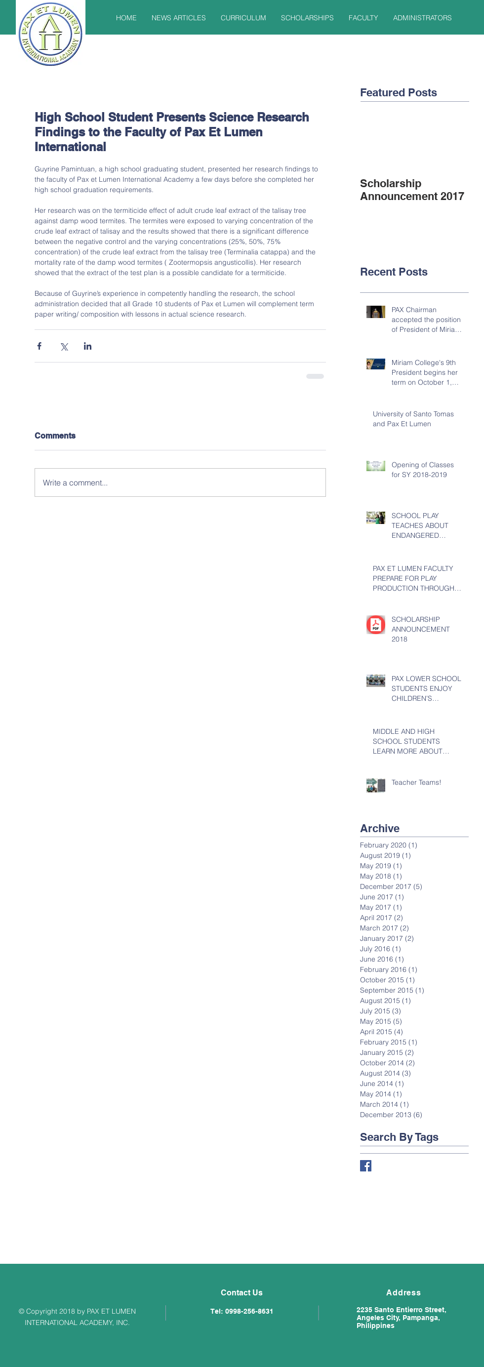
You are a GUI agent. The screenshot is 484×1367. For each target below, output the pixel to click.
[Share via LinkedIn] (87, 346)
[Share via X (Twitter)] (63, 346)
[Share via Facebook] (39, 346)
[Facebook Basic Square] (365, 1165)
